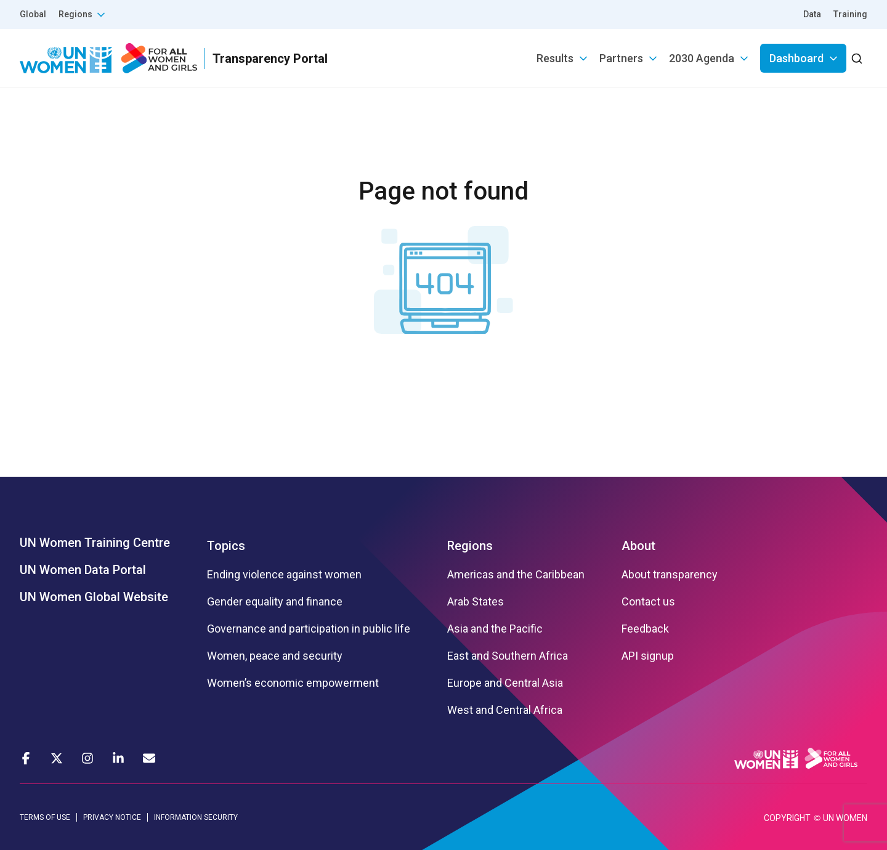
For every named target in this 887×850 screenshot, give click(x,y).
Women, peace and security (274, 656)
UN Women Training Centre (95, 542)
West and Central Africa (504, 710)
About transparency (670, 574)
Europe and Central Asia (505, 683)
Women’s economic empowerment (293, 683)
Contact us (648, 601)
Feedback (645, 629)
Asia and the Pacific (495, 629)
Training (850, 14)
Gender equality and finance (274, 601)
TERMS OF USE (45, 817)
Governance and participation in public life (308, 629)
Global (33, 14)
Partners (621, 58)
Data (812, 14)
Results (555, 58)
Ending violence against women (284, 574)
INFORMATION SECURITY (196, 817)
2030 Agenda (701, 58)
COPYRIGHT (787, 818)
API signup (648, 656)
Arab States (475, 601)
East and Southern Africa (507, 656)
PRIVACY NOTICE (112, 817)
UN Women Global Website (94, 597)
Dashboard (796, 58)
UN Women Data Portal (83, 569)
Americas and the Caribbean (516, 574)
